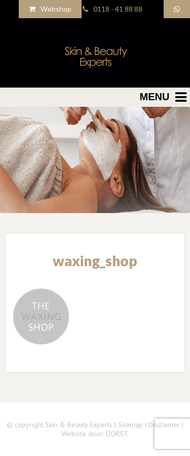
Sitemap (130, 424)
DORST (117, 433)
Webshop (50, 9)
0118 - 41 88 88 (112, 9)
